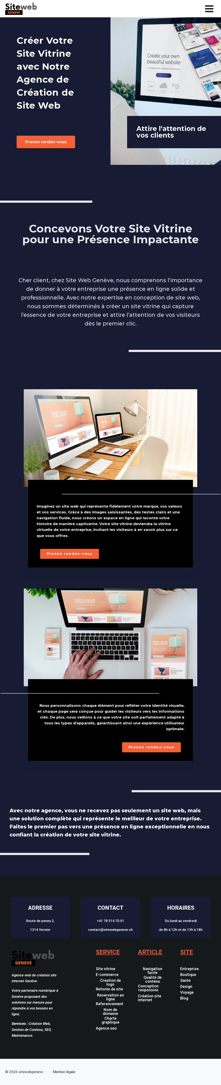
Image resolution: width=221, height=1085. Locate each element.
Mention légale (64, 1072)
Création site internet (149, 998)
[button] (110, 1027)
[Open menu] (209, 9)
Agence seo (106, 1028)
